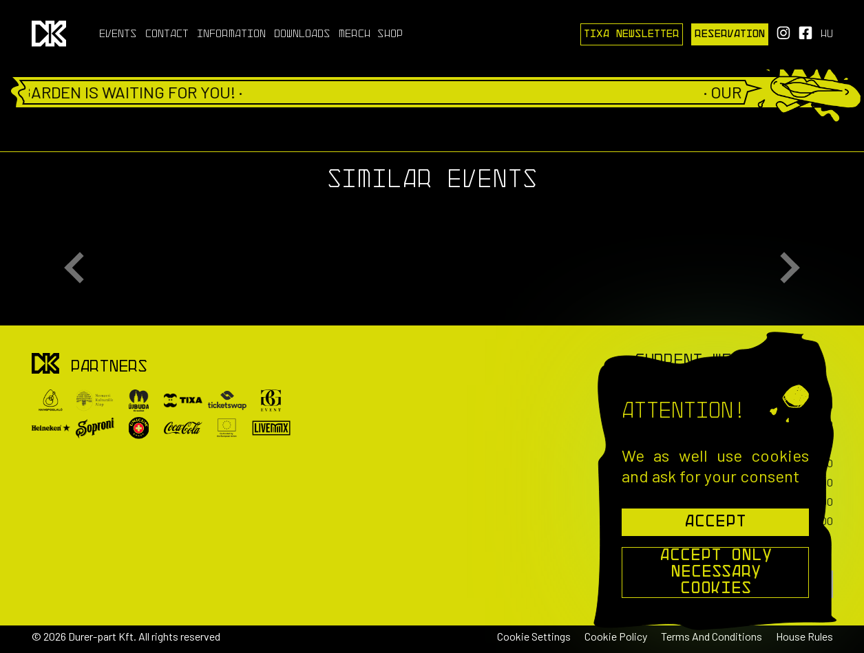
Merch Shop (371, 34)
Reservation (730, 34)
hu (827, 34)
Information (231, 34)
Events (118, 34)
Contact (167, 34)
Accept (715, 522)
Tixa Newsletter (631, 34)
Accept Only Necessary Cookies (716, 572)
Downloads (302, 34)
